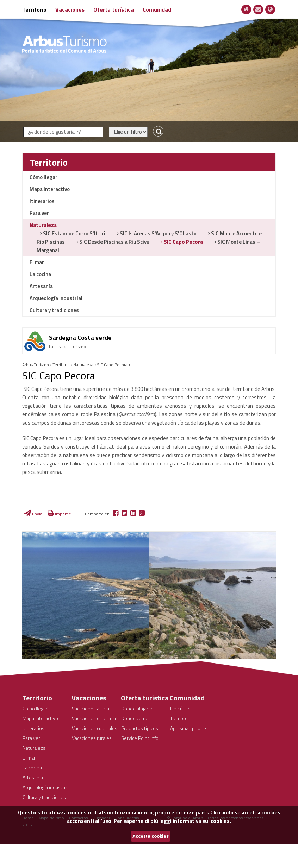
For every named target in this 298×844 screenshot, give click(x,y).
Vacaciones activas (92, 708)
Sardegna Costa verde (80, 337)
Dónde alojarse (137, 708)
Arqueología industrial (56, 298)
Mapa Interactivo (50, 189)
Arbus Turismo (35, 364)
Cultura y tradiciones (54, 310)
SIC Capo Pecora (183, 242)
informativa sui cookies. (202, 821)
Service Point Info (140, 738)
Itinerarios (42, 201)
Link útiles (181, 708)
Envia (33, 513)
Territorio (34, 9)
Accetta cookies (150, 836)
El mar (37, 262)
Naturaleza (43, 225)
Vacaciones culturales (94, 728)
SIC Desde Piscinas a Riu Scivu (113, 242)
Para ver (39, 213)
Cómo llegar (43, 177)
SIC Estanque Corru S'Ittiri (73, 233)
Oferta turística (113, 9)
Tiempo (178, 718)
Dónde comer (135, 718)
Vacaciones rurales (92, 738)
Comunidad (157, 9)
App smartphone (188, 728)
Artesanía (41, 286)
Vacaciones (70, 9)
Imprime (59, 513)
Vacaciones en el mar (94, 718)
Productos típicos (139, 728)
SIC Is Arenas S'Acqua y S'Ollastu (158, 233)
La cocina (40, 274)
